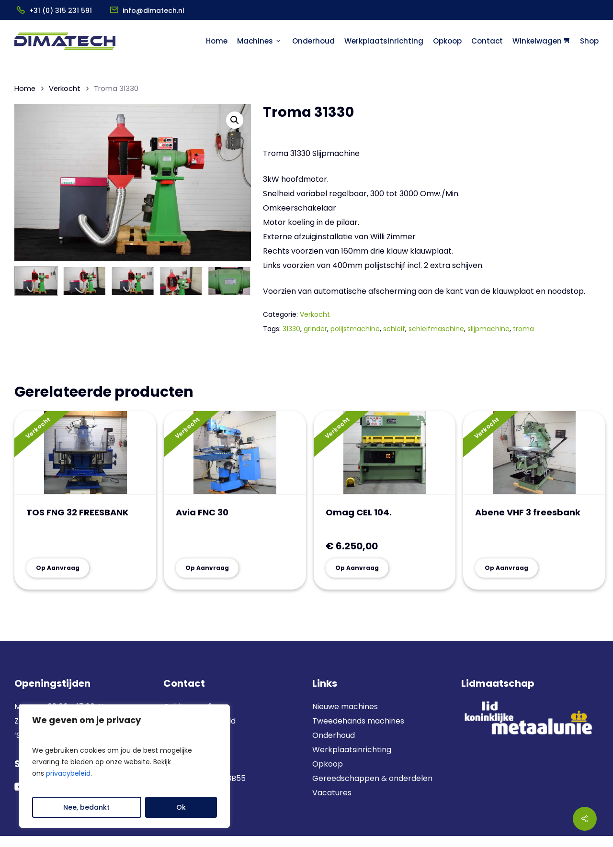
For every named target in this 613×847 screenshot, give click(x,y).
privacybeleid (68, 773)
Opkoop (327, 763)
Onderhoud (333, 735)
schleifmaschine (436, 329)
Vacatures (332, 792)
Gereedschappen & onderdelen (372, 778)
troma (523, 329)
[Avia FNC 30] (235, 453)
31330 (291, 329)
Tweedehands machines (358, 720)
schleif (394, 329)
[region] (124, 766)
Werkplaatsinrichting (351, 749)
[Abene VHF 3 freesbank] (534, 453)
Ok (181, 807)
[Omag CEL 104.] (384, 453)
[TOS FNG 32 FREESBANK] (85, 453)
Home (24, 88)
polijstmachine (355, 329)
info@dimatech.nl (153, 10)
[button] (234, 120)
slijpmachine (488, 329)
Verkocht (64, 88)
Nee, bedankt (86, 807)
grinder (315, 329)
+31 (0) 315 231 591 (60, 10)
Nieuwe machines (346, 706)
